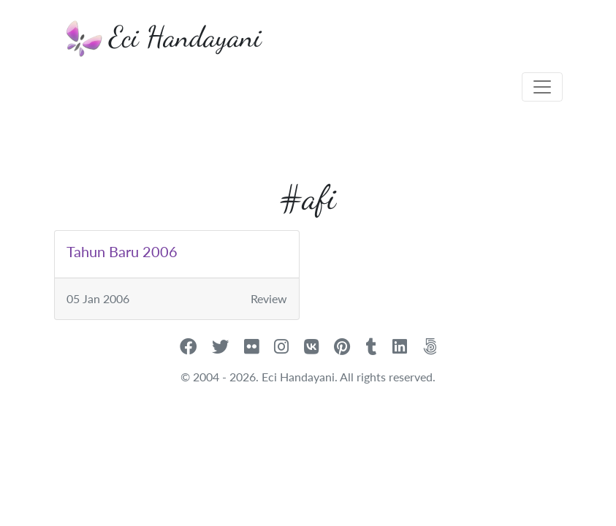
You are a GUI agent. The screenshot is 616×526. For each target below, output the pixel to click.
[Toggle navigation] (542, 87)
